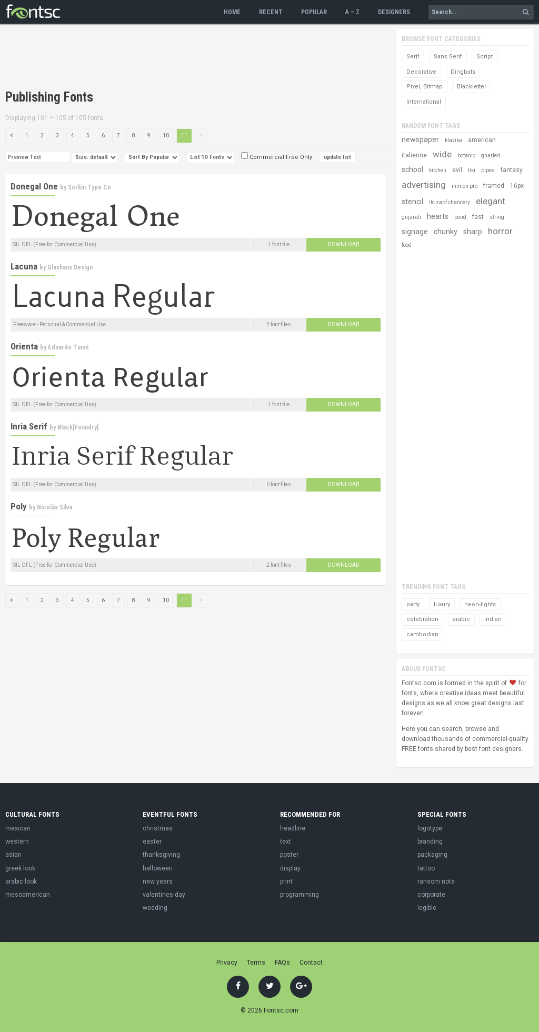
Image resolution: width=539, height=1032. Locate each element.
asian (13, 854)
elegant (490, 201)
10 (166, 135)
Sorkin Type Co (89, 187)
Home (232, 12)
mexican (18, 828)
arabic (461, 619)
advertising (424, 184)
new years (158, 881)
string (497, 217)
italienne (414, 155)
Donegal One (34, 186)
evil (457, 170)
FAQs (282, 962)
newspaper (420, 139)
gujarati (411, 217)
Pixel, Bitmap (424, 86)
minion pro (464, 186)
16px (517, 185)
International (423, 101)
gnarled (490, 155)
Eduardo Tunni (68, 347)
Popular (314, 12)
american (482, 140)
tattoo (426, 868)
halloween (158, 868)
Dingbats (463, 71)
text (285, 841)
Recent (271, 12)
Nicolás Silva (54, 507)
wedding (155, 907)
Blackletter (471, 86)
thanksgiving (161, 854)
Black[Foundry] (77, 427)
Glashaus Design (70, 267)
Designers (394, 12)
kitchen (437, 170)
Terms (256, 962)
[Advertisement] (196, 58)
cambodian (422, 634)
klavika (453, 140)
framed (493, 185)
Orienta (24, 346)
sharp (472, 231)
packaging (432, 854)
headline (292, 828)
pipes (488, 170)
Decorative (421, 71)
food (407, 245)
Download (344, 244)
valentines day (164, 894)
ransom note (436, 881)
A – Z (352, 12)
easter (152, 841)
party (413, 604)
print (286, 881)
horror (500, 231)
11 (184, 135)
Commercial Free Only (276, 157)
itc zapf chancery (449, 202)
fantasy (512, 170)
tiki (471, 170)
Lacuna (24, 266)
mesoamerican (27, 894)
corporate (431, 894)
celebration (422, 619)
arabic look (21, 881)
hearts (437, 216)
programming (299, 894)
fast (478, 217)
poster (289, 854)
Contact (311, 962)
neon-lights (480, 604)
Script (484, 56)
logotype (429, 828)
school (412, 169)
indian (493, 619)
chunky (445, 231)
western (17, 841)
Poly (19, 506)
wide (442, 154)
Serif (413, 56)
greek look (20, 868)
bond (460, 217)
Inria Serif (29, 426)
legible (426, 907)
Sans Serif (448, 56)
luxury (442, 604)
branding (430, 841)
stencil (412, 201)
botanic (466, 155)
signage (415, 231)
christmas (158, 828)
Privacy (226, 962)
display (290, 868)
